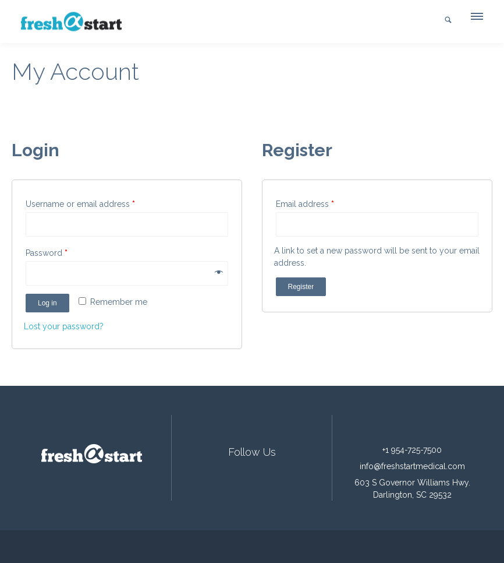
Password (47, 253)
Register (301, 287)
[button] (476, 19)
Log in (47, 303)
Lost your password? (64, 326)
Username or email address (80, 204)
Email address (305, 204)
